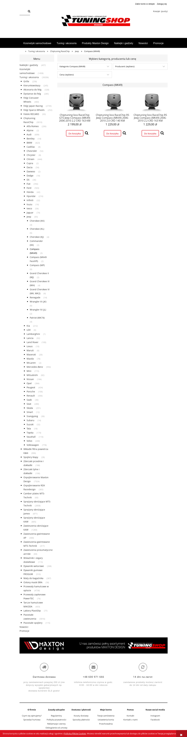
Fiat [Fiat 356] (28, 183)
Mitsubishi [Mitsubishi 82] (32, 375)
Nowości (24, 626)
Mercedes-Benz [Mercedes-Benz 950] (35, 366)
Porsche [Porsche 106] (31, 391)
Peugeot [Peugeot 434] (31, 387)
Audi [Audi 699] (29, 134)
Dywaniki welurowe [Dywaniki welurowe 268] (33, 566)
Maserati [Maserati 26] (31, 354)
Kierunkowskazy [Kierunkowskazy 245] (31, 85)
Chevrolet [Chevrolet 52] (32, 150)
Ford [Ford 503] (29, 187)
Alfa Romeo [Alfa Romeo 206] (33, 126)
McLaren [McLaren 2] (31, 362)
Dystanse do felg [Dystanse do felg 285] (32, 93)
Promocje (24, 630)
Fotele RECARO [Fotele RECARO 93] (31, 114)
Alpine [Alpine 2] (30, 130)
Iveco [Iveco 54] (29, 208)
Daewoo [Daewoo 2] (31, 171)
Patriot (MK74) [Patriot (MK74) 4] (37, 317)
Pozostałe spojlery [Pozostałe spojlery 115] (32, 622)
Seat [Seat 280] (29, 403)
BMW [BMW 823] (29, 142)
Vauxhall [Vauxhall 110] (31, 436)
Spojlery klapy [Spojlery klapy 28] (30, 457)
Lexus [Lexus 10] (30, 346)
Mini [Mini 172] (29, 370)
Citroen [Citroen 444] (30, 159)
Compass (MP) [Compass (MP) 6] (37, 265)
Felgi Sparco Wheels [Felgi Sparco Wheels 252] (34, 109)
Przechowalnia (106, 723)
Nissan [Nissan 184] (30, 379)
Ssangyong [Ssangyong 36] (32, 416)
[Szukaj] (29, 11)
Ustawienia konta (106, 719)
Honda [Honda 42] (30, 191)
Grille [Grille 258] (26, 81)
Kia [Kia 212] (28, 325)
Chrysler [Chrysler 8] (31, 155)
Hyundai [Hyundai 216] (31, 196)
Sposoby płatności (81, 719)
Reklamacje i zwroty (56, 723)
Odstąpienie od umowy (56, 727)
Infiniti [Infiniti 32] (30, 200)
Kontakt (130, 715)
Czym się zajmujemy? (32, 715)
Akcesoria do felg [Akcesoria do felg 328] (32, 89)
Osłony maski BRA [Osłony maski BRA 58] (32, 582)
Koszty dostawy (81, 715)
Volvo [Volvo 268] (29, 440)
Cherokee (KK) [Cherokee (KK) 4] (37, 220)
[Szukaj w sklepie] (23, 11)
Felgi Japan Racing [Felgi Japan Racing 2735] (33, 105)
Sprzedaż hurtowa (31, 719)
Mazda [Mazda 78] (30, 358)
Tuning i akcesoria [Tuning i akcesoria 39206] (29, 77)
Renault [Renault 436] (31, 395)
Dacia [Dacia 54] (29, 167)
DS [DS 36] (28, 179)
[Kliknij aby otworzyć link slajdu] (94, 645)
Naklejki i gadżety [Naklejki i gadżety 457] (29, 65)
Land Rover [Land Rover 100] (32, 342)
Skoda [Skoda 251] (30, 407)
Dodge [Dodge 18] (30, 175)
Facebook (155, 719)
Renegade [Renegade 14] (35, 297)
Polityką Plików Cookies (75, 733)
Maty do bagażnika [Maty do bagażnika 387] (33, 578)
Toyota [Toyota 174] (30, 432)
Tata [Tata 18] (29, 428)
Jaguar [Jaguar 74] (30, 212)
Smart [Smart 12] (30, 412)
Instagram (155, 715)
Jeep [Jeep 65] (29, 216)
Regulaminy (56, 715)
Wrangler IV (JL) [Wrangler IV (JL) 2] (38, 309)
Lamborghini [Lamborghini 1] (33, 333)
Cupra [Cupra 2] (30, 163)
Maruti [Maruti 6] (30, 350)
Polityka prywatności (56, 719)
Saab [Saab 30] (29, 399)
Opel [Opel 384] (29, 383)
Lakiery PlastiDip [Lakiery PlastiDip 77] (32, 610)
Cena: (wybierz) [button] (67, 74)
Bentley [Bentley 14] (31, 138)
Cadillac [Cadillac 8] (31, 146)
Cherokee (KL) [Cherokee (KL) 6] (37, 228)
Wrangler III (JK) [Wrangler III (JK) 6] (38, 301)
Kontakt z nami (130, 719)
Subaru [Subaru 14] (30, 420)
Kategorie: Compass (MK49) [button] (72, 66)
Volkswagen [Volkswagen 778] (33, 444)
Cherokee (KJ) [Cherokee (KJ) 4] (37, 236)
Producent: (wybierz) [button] (125, 66)
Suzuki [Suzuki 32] (30, 424)
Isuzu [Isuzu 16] (29, 204)
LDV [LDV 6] (29, 329)
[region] (94, 645)
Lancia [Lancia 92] (30, 338)
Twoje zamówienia (105, 715)
